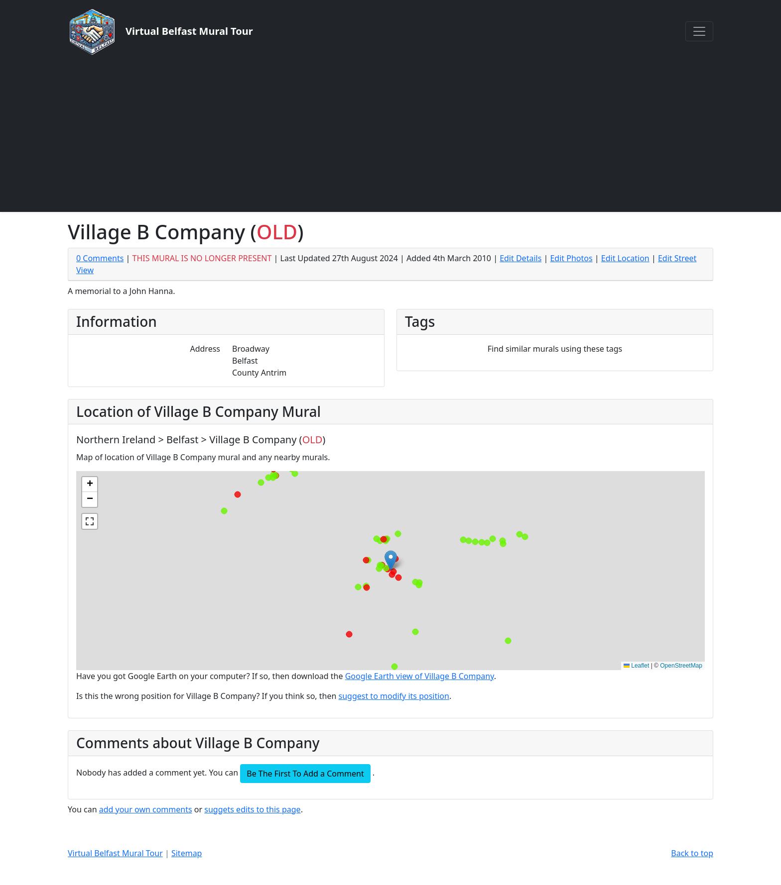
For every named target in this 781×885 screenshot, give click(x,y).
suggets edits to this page (252, 809)
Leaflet (636, 665)
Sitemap (186, 853)
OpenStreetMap (681, 665)
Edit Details (520, 258)
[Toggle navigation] (699, 31)
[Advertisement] (390, 133)
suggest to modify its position (394, 695)
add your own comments (145, 809)
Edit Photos (571, 258)
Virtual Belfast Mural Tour (115, 853)
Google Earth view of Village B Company (419, 676)
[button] (391, 560)
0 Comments (100, 258)
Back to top (692, 853)
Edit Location (625, 258)
